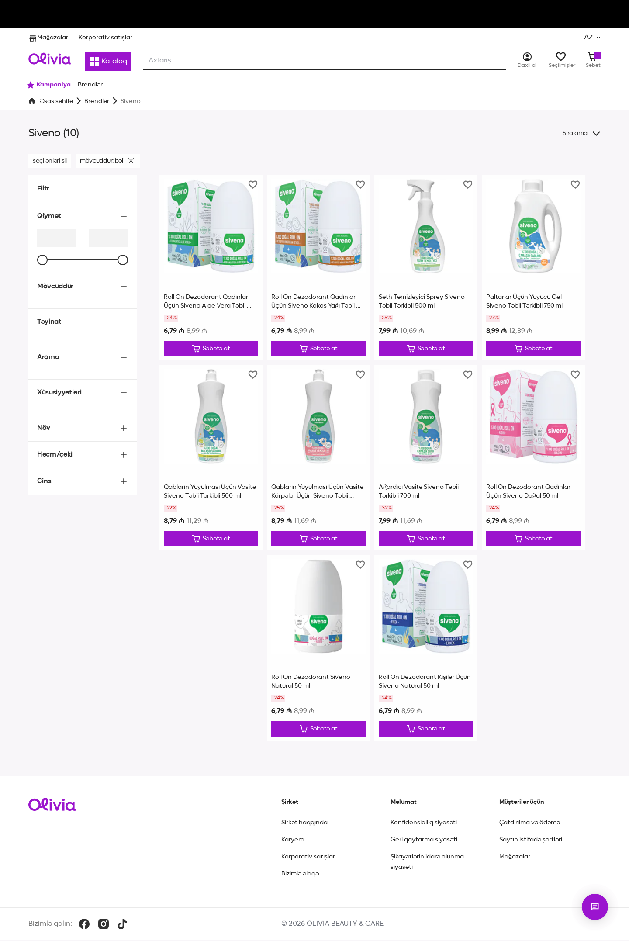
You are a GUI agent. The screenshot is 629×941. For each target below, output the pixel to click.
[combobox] (324, 61)
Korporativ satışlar (105, 38)
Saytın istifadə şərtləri (530, 840)
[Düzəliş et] (211, 348)
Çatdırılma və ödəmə (529, 823)
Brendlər (96, 101)
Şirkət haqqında (304, 823)
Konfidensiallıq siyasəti (424, 823)
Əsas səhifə (56, 101)
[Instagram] (103, 925)
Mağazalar (48, 38)
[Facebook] (84, 925)
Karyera (292, 840)
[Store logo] (49, 58)
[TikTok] (122, 925)
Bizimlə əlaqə (300, 875)
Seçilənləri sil (50, 161)
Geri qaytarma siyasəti (424, 840)
